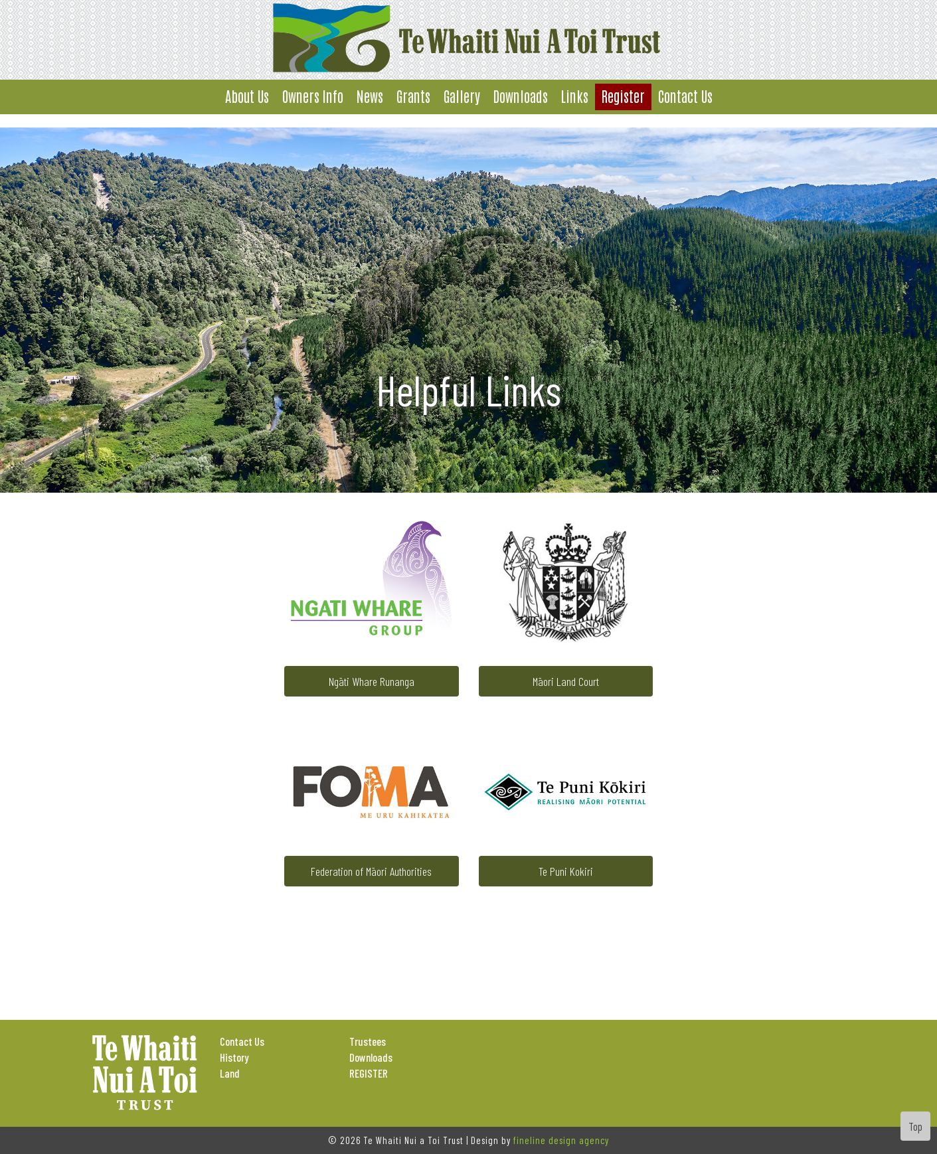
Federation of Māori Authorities (371, 871)
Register (623, 96)
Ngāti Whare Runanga (371, 681)
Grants (413, 96)
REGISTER (368, 1073)
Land (230, 1073)
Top (915, 1126)
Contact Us (685, 96)
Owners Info (312, 96)
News (370, 96)
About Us (247, 96)
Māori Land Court (566, 681)
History (234, 1057)
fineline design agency (561, 1140)
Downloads (520, 96)
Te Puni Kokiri (566, 871)
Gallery (462, 96)
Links (574, 96)
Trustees (367, 1041)
